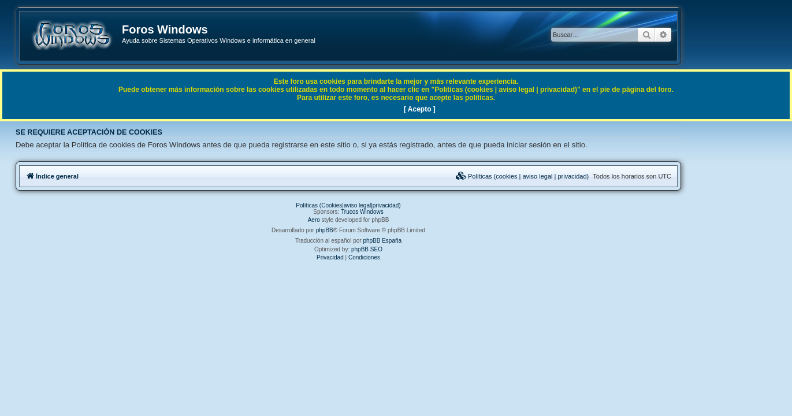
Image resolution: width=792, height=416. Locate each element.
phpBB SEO (414, 249)
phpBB (372, 230)
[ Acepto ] (420, 109)
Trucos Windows (410, 212)
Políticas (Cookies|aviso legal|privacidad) (396, 205)
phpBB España (430, 240)
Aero (361, 220)
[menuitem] (569, 176)
